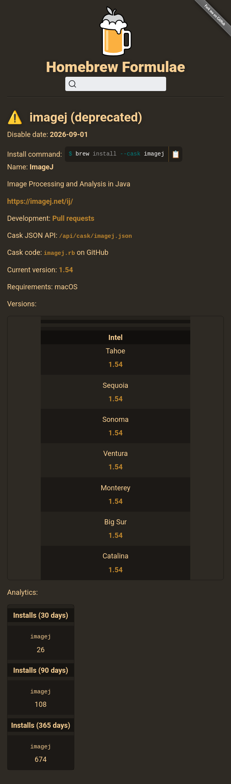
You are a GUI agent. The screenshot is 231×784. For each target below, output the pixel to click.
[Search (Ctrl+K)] (115, 84)
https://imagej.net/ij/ (40, 201)
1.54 (66, 269)
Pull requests (73, 218)
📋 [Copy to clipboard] (175, 154)
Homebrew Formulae (115, 67)
